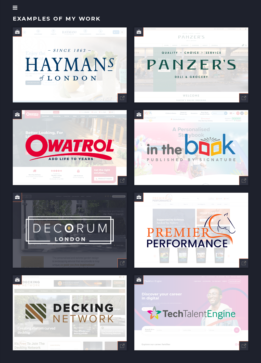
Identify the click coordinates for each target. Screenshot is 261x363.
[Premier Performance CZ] (191, 230)
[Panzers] (191, 64)
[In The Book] (191, 147)
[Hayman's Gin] (70, 64)
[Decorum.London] (70, 230)
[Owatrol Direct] (70, 147)
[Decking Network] (70, 312)
